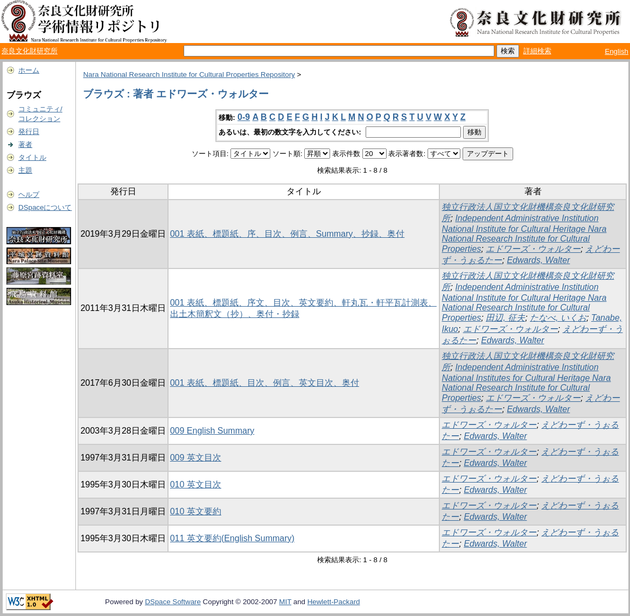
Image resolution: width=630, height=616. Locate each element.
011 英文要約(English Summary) (232, 538)
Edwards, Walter (538, 260)
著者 (25, 144)
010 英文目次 (195, 484)
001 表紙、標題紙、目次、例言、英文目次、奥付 (264, 382)
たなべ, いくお (558, 317)
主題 (25, 170)
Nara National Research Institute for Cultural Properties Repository (189, 74)
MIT (285, 602)
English (616, 51)
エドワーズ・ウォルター (533, 248)
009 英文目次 (195, 457)
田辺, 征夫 (505, 317)
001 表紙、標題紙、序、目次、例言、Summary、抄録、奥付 (287, 233)
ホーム (28, 70)
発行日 (28, 132)
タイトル (32, 157)
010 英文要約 (195, 511)
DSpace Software (173, 602)
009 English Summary (212, 430)
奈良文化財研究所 (30, 51)
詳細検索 (537, 51)
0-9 (243, 117)
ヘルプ (28, 194)
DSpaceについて (45, 207)
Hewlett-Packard (333, 602)
